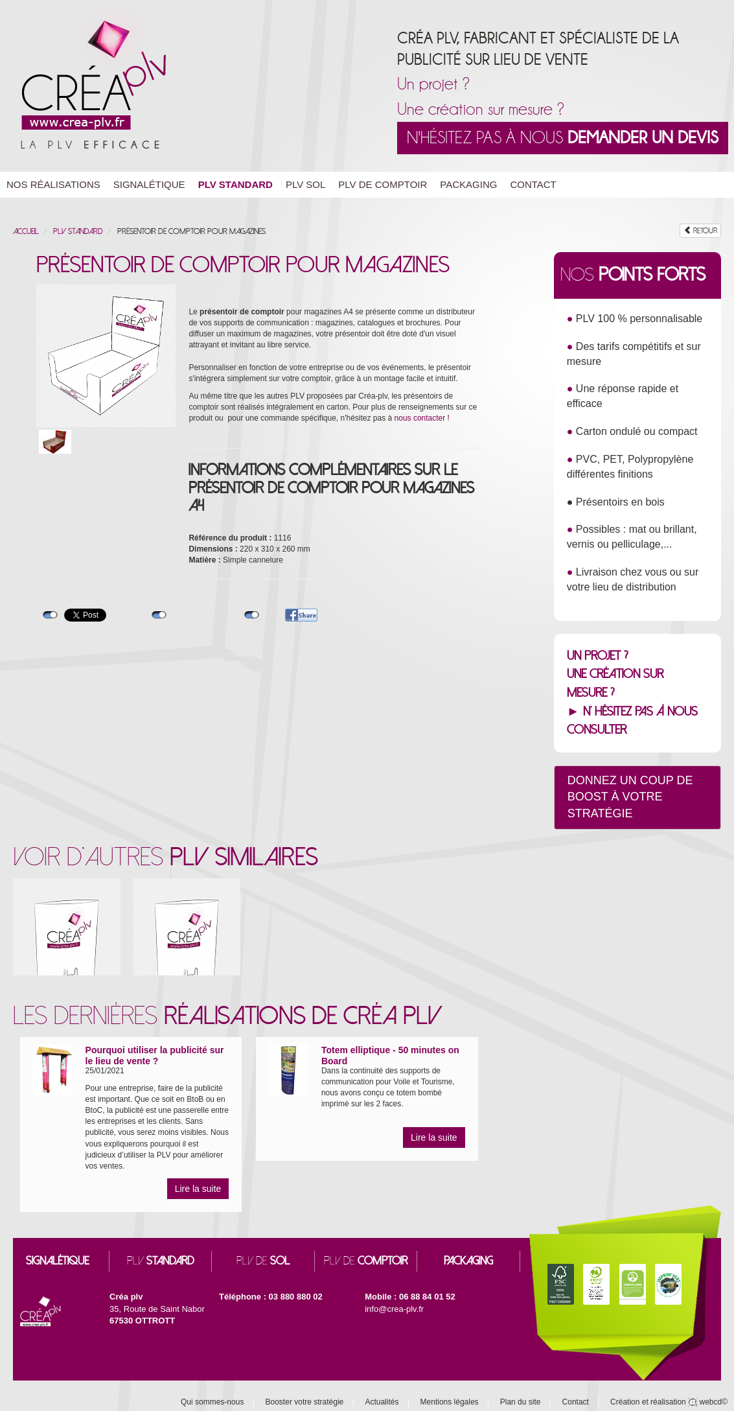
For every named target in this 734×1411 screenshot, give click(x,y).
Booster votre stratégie (305, 1401)
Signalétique (149, 184)
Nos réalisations (53, 184)
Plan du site (520, 1401)
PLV (160, 1261)
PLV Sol (305, 184)
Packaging (468, 184)
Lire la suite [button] (198, 1189)
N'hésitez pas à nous (562, 138)
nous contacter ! (422, 418)
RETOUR (700, 230)
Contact (533, 184)
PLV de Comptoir (382, 184)
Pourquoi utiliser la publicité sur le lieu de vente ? (155, 1055)
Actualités (381, 1401)
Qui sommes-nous (212, 1401)
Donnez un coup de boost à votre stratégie (630, 797)
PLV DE (263, 1261)
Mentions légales (449, 1401)
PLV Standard (235, 184)
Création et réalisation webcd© (669, 1401)
